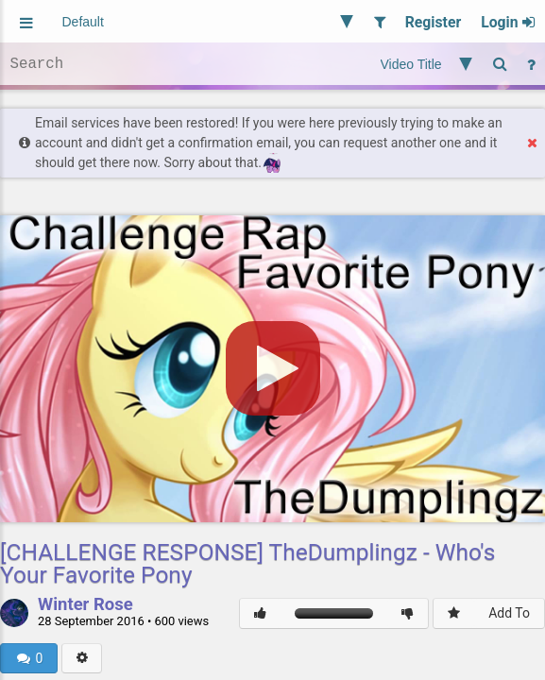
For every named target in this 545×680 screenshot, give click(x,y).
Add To (509, 612)
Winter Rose (85, 605)
